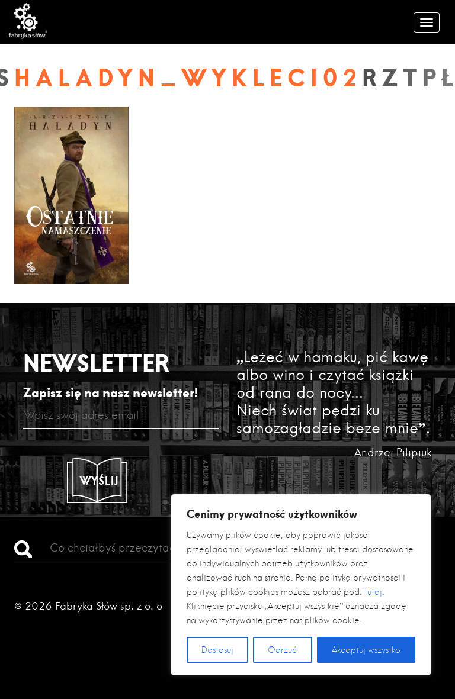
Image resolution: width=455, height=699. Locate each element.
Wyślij (99, 480)
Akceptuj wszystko (366, 650)
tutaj (373, 592)
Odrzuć (282, 650)
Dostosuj (217, 650)
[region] (301, 584)
